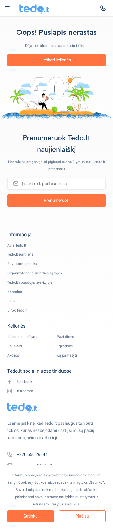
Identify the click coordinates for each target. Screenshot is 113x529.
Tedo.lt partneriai (21, 254)
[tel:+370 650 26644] (103, 8)
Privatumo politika (22, 264)
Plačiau (82, 516)
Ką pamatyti (67, 355)
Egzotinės (65, 346)
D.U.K (11, 301)
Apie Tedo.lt (16, 245)
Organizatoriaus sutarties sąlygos (34, 273)
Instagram (20, 391)
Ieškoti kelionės (56, 59)
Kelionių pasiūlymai (23, 337)
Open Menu (10, 8)
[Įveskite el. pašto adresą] (56, 184)
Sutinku (31, 516)
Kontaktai (15, 292)
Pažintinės (65, 337)
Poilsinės (14, 346)
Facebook (19, 382)
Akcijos (13, 355)
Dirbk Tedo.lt (17, 310)
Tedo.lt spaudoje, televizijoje (29, 282)
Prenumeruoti (56, 200)
